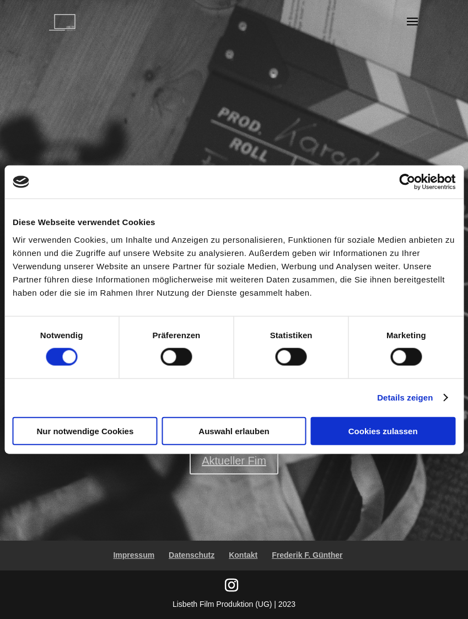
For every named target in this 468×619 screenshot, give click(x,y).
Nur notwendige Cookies (84, 430)
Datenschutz (191, 555)
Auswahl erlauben (233, 430)
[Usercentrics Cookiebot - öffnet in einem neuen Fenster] (407, 182)
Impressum (133, 555)
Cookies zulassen (383, 430)
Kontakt (243, 555)
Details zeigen (405, 397)
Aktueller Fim (234, 461)
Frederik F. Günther (307, 555)
